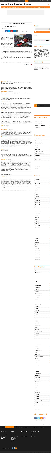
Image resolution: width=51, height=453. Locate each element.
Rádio (38, 7)
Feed (41, 418)
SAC (12, 0)
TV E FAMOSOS (3, 431)
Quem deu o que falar (4, 435)
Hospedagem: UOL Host (48, 452)
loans (3, 82)
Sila (11, 441)
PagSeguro (44, 0)
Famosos (34, 0)
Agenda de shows (33, 436)
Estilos (32, 432)
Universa (30, 0)
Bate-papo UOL (41, 427)
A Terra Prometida (13, 435)
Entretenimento (13, 4)
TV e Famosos (29, 7)
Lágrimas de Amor (13, 438)
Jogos (10, 7)
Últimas (3, 7)
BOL (41, 0)
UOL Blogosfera (39, 267)
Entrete (26, 0)
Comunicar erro (29, 64)
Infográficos (22, 432)
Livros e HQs (14, 7)
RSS (16, 448)
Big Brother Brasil (3, 436)
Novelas (34, 7)
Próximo (23, 23)
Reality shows (3, 437)
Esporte (23, 0)
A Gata (12, 432)
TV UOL (38, 0)
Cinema (27, 4)
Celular (44, 418)
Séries (2, 438)
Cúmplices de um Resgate (15, 436)
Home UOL (3, 427)
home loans (17, 93)
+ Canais (44, 7)
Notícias (19, 0)
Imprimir (25, 64)
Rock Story (12, 440)
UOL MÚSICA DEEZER (35, 431)
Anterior (10, 23)
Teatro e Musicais (23, 7)
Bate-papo (16, 0)
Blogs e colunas (3, 432)
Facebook (35, 35)
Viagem (40, 7)
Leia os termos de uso (5, 190)
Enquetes (22, 435)
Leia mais (36, 69)
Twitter (38, 418)
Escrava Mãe (13, 437)
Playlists (32, 435)
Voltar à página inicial (16, 23)
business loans (8, 88)
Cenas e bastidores (24, 436)
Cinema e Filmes (24, 431)
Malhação (12, 439)
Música (18, 7)
